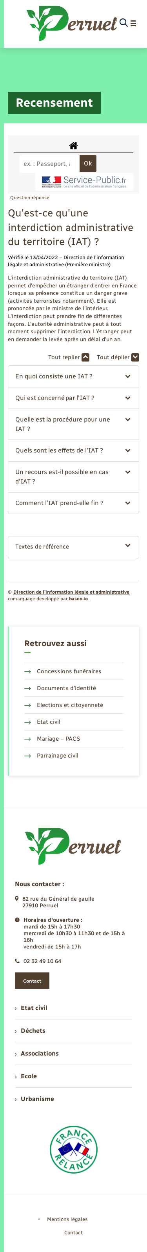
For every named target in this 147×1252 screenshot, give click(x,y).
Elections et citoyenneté (63, 705)
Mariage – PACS (52, 738)
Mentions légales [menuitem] (67, 1219)
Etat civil (42, 721)
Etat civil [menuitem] (31, 1008)
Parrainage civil (51, 755)
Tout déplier (118, 357)
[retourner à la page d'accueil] (72, 23)
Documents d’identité (60, 688)
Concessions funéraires (63, 671)
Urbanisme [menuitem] (34, 1099)
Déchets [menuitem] (30, 1030)
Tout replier (68, 357)
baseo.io (78, 598)
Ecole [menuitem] (26, 1076)
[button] (73, 376)
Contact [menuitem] (73, 1233)
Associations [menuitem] (37, 1053)
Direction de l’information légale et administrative (71, 592)
